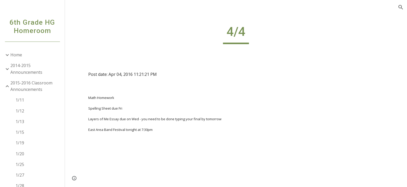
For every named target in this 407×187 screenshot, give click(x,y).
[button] (401, 7)
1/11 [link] (20, 100)
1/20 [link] (20, 154)
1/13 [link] (20, 121)
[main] (236, 34)
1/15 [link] (20, 132)
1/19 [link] (20, 143)
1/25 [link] (20, 164)
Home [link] (16, 55)
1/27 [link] (20, 175)
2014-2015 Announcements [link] (26, 69)
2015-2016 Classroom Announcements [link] (31, 86)
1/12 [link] (20, 111)
